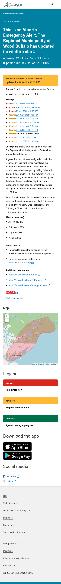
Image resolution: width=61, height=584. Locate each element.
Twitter (10, 481)
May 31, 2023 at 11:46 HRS (27, 111)
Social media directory (14, 532)
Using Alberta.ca (11, 543)
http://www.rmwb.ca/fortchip (22, 274)
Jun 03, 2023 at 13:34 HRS (27, 118)
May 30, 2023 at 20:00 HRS (28, 107)
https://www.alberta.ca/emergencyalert (27, 285)
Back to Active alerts (15, 298)
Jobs (5, 495)
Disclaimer (8, 550)
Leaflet (34, 364)
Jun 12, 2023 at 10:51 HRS (27, 126)
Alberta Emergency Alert (14, 13)
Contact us (8, 525)
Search (52, 4)
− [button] (7, 320)
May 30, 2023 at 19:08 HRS (22, 103)
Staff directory (10, 503)
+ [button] (7, 316)
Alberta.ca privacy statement (17, 558)
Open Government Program (16, 510)
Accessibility (9, 565)
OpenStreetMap (44, 364)
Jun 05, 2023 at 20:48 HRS (27, 122)
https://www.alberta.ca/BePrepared (25, 279)
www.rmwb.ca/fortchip (19, 262)
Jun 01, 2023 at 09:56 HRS (27, 114)
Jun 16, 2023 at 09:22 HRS (27, 129)
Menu (58, 4)
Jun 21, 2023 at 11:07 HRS (26, 137)
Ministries (8, 517)
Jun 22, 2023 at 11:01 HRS (27, 141)
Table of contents (13, 21)
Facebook (11, 476)
